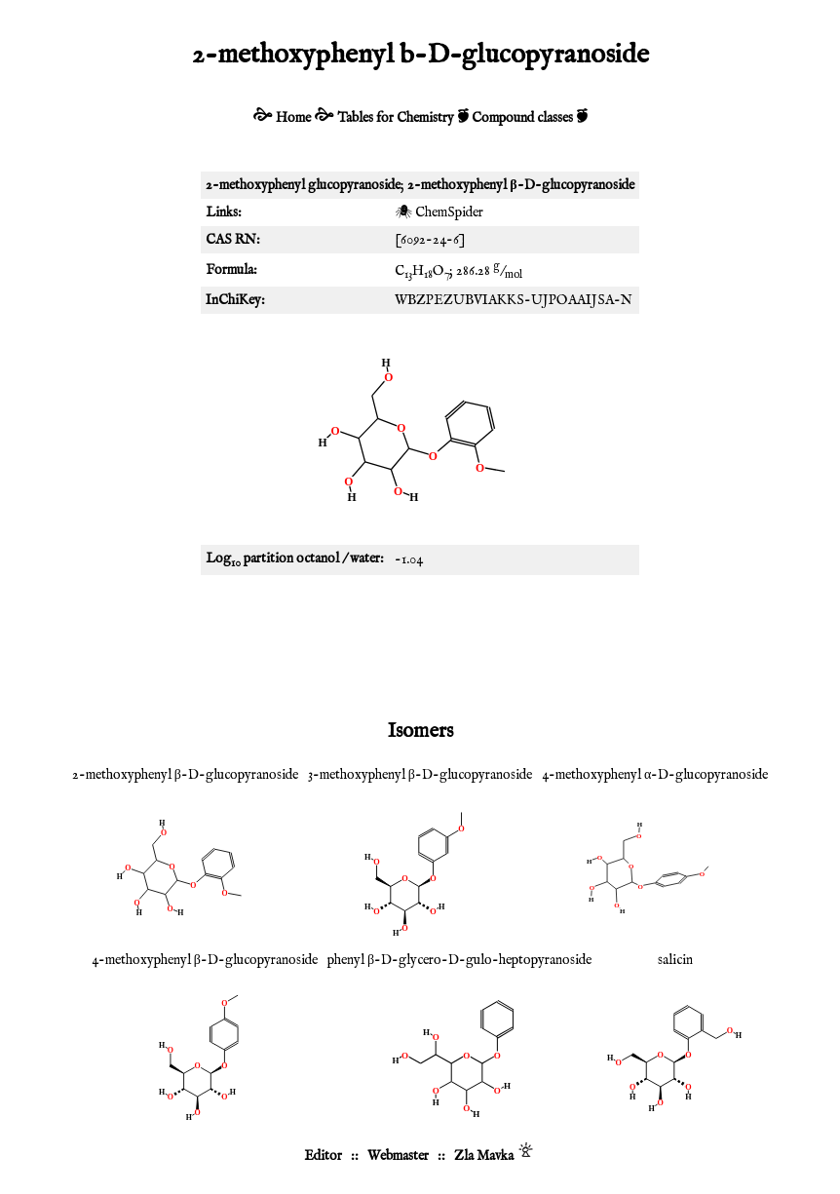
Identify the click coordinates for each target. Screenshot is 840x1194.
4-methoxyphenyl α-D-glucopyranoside (655, 775)
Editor (323, 1156)
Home (293, 118)
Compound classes (522, 118)
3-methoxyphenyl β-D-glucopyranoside (420, 775)
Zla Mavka (484, 1156)
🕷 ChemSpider (439, 212)
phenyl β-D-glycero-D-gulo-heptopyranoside (459, 960)
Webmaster (398, 1156)
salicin (675, 960)
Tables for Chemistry (395, 118)
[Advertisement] (420, 643)
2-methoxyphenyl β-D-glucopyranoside (185, 775)
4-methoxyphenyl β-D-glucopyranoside (205, 960)
